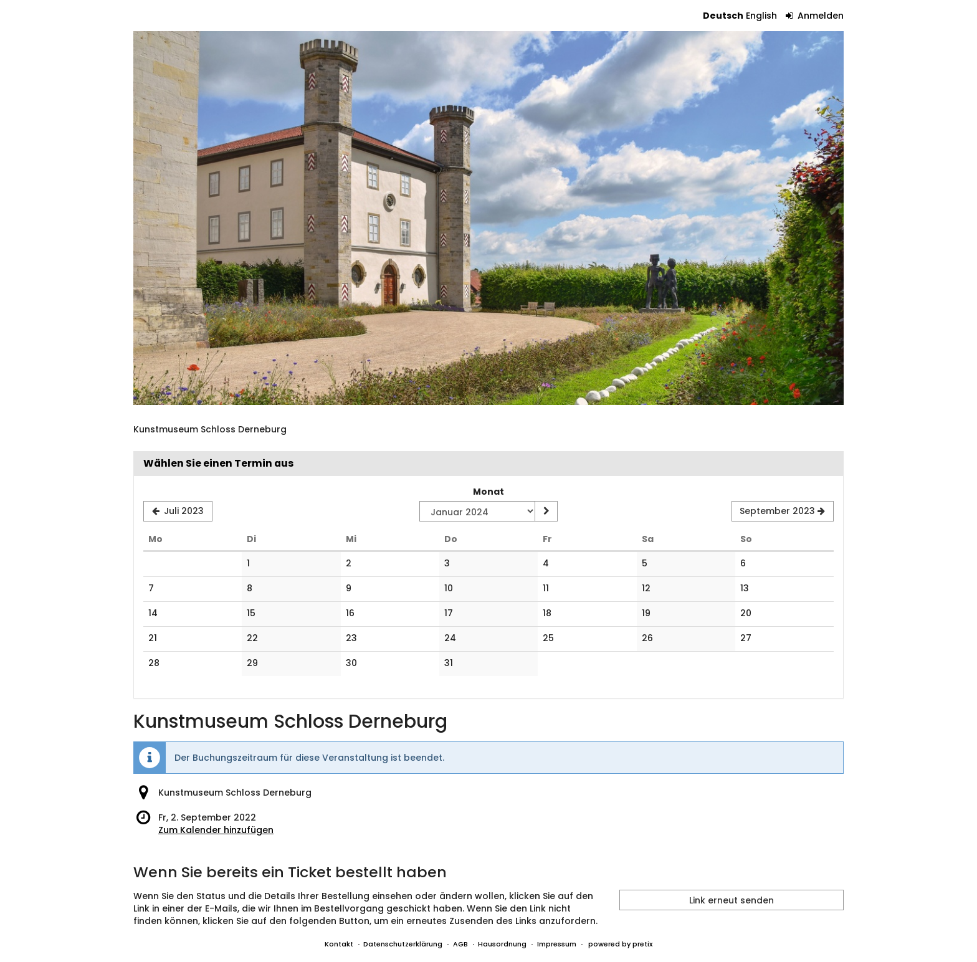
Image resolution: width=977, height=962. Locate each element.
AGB (460, 944)
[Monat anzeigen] (546, 511)
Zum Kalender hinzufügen (216, 830)
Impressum (556, 944)
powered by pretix (620, 944)
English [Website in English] (761, 15)
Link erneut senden (731, 900)
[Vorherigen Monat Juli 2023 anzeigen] (177, 511)
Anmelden (815, 15)
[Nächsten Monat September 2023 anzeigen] (783, 511)
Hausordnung (502, 944)
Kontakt (339, 944)
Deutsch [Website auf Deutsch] (723, 15)
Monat (488, 491)
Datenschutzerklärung (402, 944)
